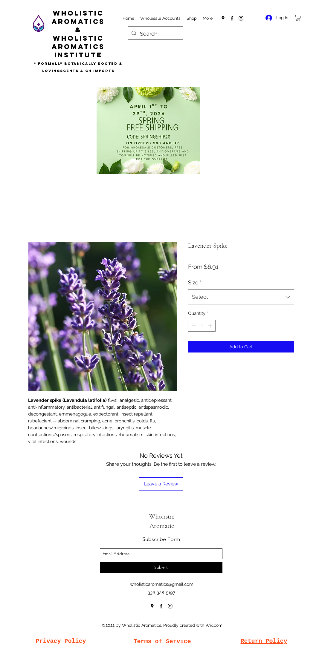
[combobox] (241, 296)
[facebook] (232, 18)
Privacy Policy (61, 641)
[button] (298, 18)
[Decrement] (193, 325)
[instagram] (241, 18)
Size (195, 282)
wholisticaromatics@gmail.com (161, 584)
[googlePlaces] (223, 18)
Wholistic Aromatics (78, 17)
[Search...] (155, 34)
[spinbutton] (202, 325)
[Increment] (211, 325)
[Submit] (161, 567)
